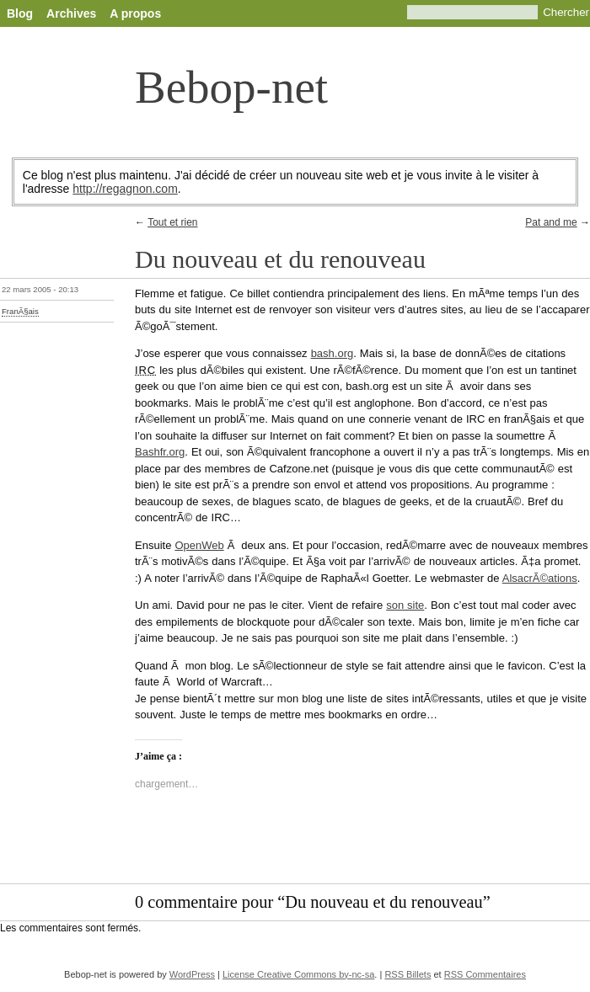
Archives (71, 13)
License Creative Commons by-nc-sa (298, 974)
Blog (20, 13)
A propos (135, 13)
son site (405, 605)
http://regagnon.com (125, 188)
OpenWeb (198, 545)
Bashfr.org (160, 451)
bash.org (332, 353)
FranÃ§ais (20, 311)
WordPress (192, 974)
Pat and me (551, 222)
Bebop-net (231, 87)
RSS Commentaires (485, 974)
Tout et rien (172, 222)
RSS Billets (407, 974)
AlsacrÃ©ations (539, 578)
